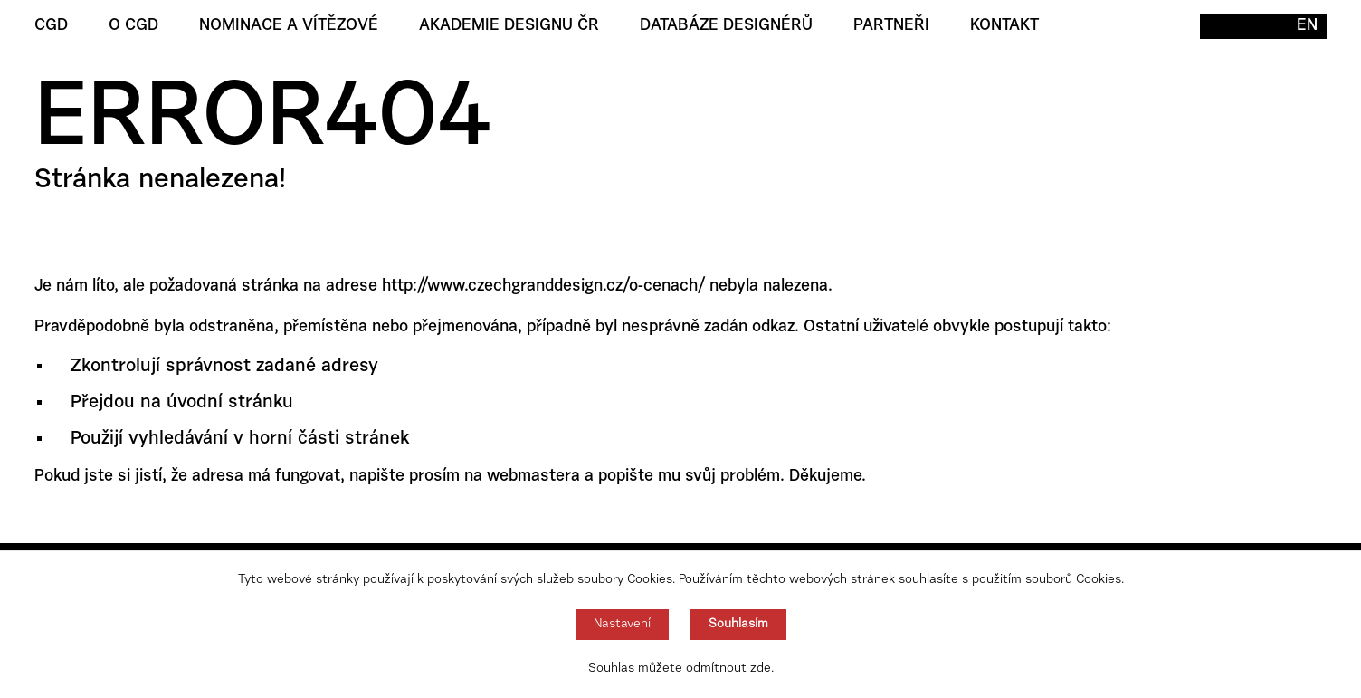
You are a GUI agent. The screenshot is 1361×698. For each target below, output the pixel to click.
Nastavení (622, 624)
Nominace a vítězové (288, 26)
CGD (51, 26)
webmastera (533, 477)
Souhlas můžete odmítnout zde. (681, 669)
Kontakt (1004, 26)
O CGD (133, 26)
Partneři (891, 26)
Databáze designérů (726, 26)
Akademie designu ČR (509, 26)
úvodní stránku (230, 403)
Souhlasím (738, 624)
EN (1307, 26)
